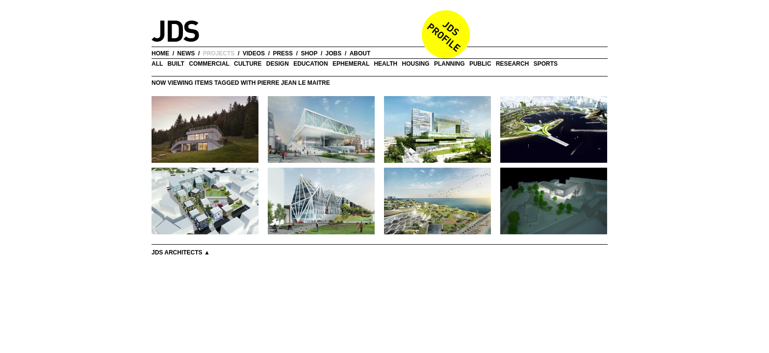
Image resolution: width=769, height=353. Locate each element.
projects (219, 53)
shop (309, 53)
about (360, 53)
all (157, 63)
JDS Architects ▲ (181, 252)
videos (254, 53)
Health (385, 63)
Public (480, 63)
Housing (416, 63)
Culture (247, 63)
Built (175, 63)
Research (512, 63)
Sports (546, 63)
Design (277, 63)
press (283, 53)
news (186, 53)
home (160, 53)
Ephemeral (351, 63)
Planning (449, 63)
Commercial (209, 63)
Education (310, 63)
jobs (334, 53)
